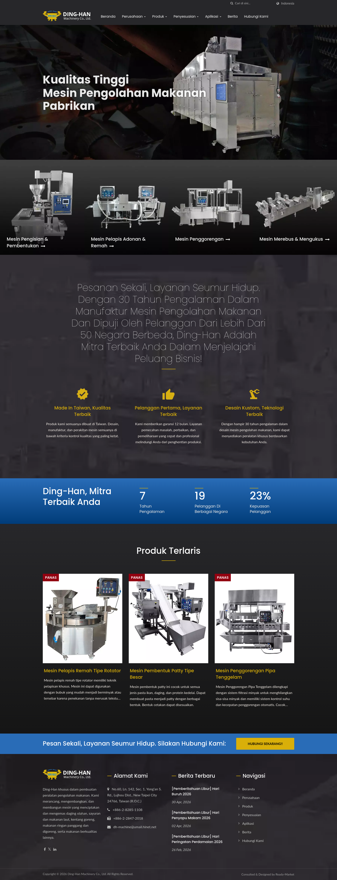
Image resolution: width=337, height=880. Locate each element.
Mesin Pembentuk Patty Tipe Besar (162, 674)
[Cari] (231, 3)
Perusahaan (134, 16)
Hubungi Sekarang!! (265, 744)
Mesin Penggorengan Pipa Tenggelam (245, 674)
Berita (233, 16)
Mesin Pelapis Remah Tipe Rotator (82, 671)
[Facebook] (45, 849)
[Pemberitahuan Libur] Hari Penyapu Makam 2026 (195, 815)
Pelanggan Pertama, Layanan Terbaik (168, 411)
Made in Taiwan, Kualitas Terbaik (82, 411)
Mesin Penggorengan (202, 239)
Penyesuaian (186, 16)
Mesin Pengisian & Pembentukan (27, 242)
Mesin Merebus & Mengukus (294, 239)
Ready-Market (285, 874)
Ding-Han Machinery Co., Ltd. (86, 874)
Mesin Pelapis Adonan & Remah (118, 242)
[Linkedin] (54, 849)
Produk (159, 16)
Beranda (108, 16)
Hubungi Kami (256, 16)
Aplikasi (213, 16)
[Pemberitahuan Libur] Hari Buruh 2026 (195, 791)
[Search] (254, 3)
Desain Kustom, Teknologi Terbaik (254, 411)
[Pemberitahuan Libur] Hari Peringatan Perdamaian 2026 (197, 839)
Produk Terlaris (168, 550)
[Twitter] (49, 849)
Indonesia (287, 3)
